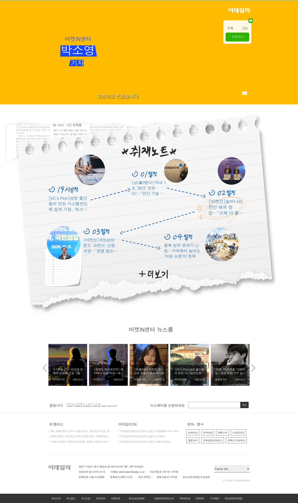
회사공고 (70, 498)
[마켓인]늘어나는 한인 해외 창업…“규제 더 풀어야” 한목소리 (225, 207)
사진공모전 (238, 432)
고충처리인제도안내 (164, 498)
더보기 (153, 274)
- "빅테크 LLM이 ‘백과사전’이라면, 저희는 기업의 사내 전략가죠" (80, 441)
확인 (244, 405)
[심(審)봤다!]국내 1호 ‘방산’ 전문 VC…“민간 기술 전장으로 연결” (148, 188)
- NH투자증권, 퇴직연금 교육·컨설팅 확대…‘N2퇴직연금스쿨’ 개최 (80, 436)
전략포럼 (208, 432)
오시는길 (85, 498)
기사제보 (214, 498)
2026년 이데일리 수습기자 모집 (83, 405)
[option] (67, 365)
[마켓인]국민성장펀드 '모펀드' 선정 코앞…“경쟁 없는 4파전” (100, 245)
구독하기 (237, 37)
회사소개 (55, 498)
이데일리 (239, 10)
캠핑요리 (193, 440)
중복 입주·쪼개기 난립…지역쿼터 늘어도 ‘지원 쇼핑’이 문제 (182, 251)
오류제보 (199, 498)
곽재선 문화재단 (236, 440)
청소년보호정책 (136, 498)
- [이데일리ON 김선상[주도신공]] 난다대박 (141, 436)
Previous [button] (45, 367)
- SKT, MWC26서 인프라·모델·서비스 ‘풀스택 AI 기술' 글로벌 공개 (80, 431)
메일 (245, 93)
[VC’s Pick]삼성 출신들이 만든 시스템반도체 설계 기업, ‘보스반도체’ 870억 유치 (68, 203)
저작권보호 (184, 498)
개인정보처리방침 (233, 498)
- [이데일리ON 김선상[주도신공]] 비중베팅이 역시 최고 (147, 431)
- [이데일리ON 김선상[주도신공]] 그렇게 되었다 (143, 441)
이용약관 (115, 498)
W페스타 (222, 432)
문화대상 (193, 432)
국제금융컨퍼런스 (212, 440)
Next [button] (253, 367)
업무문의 (100, 498)
